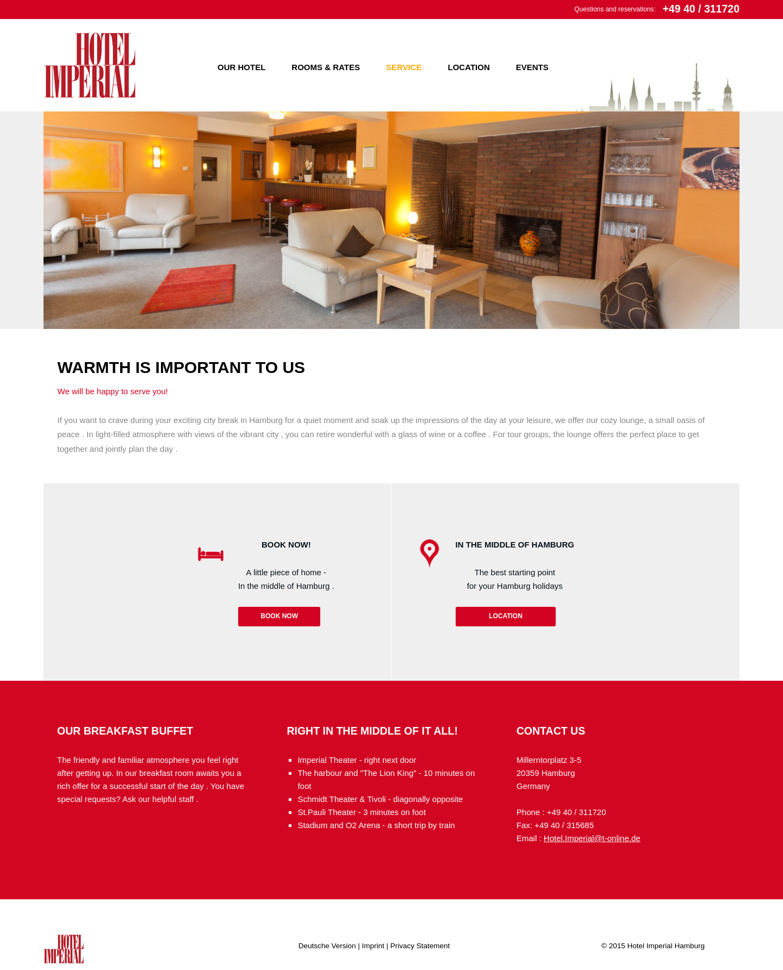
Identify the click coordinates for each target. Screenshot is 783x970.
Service (404, 67)
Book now (279, 616)
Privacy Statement (420, 946)
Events (532, 67)
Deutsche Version (327, 946)
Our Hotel (241, 67)
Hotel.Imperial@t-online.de (592, 838)
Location (469, 67)
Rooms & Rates (325, 67)
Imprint (373, 946)
